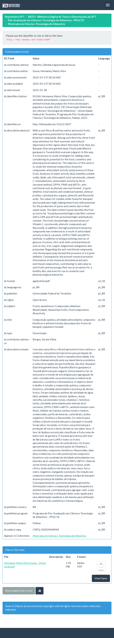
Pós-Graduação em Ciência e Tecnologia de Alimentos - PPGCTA (46, 20)
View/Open (101, 578)
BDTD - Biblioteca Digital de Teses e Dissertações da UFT (62, 16)
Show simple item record (18, 590)
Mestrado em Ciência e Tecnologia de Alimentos (36, 23)
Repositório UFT (15, 16)
